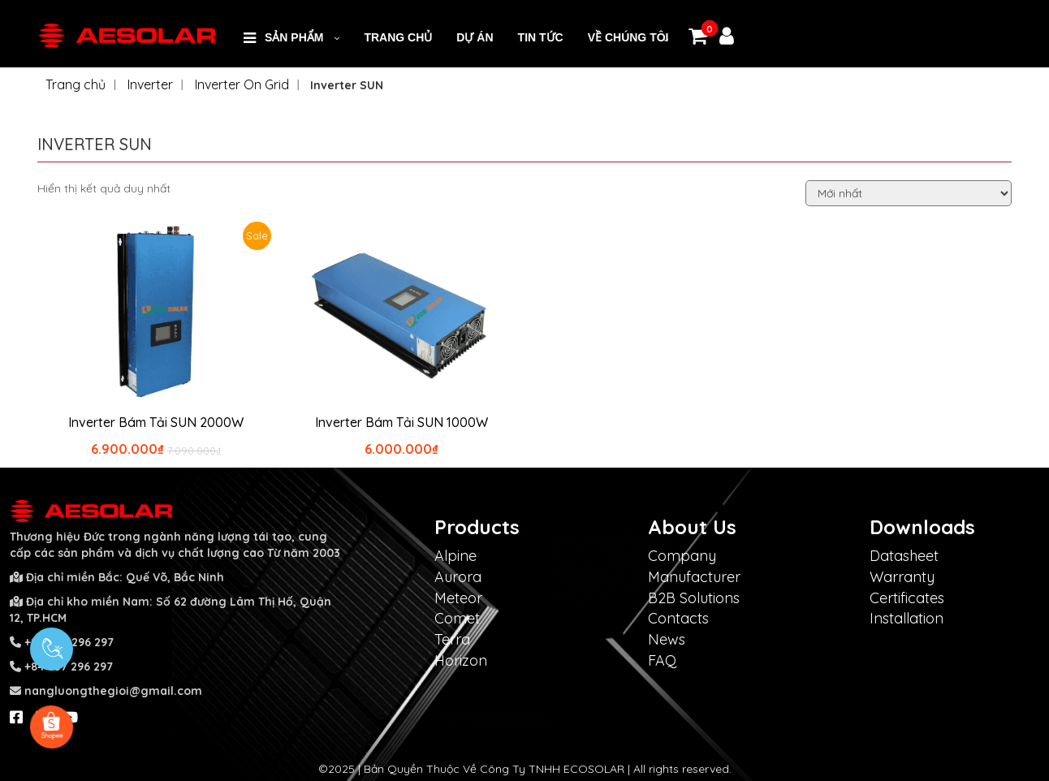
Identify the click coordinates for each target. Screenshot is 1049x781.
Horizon (460, 660)
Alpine (455, 555)
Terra (452, 639)
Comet (457, 618)
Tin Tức (540, 37)
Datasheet (904, 555)
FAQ (662, 660)
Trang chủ (75, 84)
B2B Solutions (694, 598)
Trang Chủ (398, 37)
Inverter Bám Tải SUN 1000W (401, 422)
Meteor (458, 598)
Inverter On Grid (242, 84)
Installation (906, 618)
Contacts (678, 618)
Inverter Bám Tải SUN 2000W (156, 422)
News (666, 639)
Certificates (907, 598)
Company (682, 555)
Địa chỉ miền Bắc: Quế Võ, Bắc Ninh (125, 577)
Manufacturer (694, 576)
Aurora (457, 576)
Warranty (902, 576)
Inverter (150, 84)
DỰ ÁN (474, 37)
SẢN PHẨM (294, 37)
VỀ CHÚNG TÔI (628, 37)
